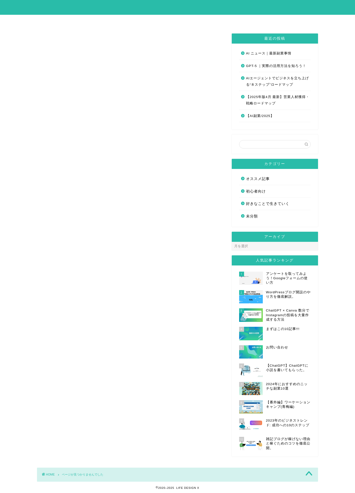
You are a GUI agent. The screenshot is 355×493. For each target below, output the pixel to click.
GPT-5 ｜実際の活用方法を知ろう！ (276, 66)
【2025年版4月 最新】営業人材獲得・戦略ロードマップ (278, 100)
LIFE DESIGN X (177, 7)
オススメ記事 (69, 251)
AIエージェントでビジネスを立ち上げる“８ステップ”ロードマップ (277, 81)
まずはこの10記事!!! (160, 20)
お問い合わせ (201, 20)
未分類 (63, 271)
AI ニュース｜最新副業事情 (269, 53)
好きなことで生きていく (80, 264)
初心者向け (67, 258)
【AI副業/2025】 (260, 116)
